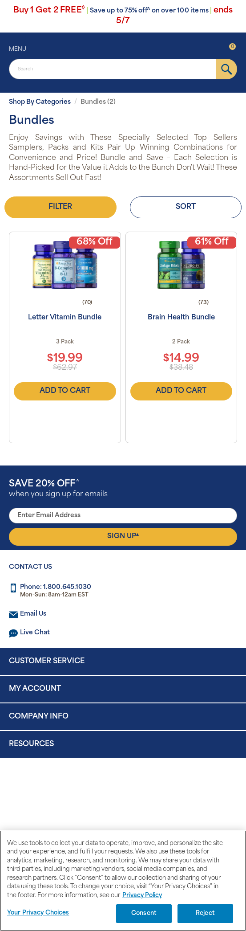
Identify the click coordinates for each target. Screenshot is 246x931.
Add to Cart (65, 391)
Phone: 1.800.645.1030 (55, 587)
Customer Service (47, 661)
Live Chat (35, 632)
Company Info (39, 716)
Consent (144, 913)
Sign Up (123, 536)
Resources (31, 744)
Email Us (33, 614)
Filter (60, 207)
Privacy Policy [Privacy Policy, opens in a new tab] (142, 895)
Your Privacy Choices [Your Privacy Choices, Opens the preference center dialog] (38, 913)
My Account (35, 689)
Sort (186, 207)
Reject (205, 913)
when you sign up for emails (58, 489)
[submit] (226, 69)
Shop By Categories (40, 102)
